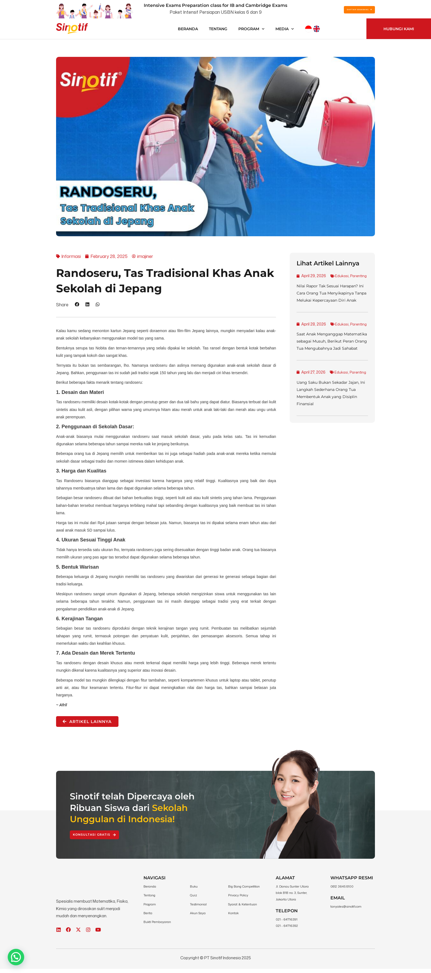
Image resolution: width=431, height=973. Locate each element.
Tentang (218, 28)
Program (251, 29)
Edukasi (308, 283)
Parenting (327, 283)
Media (284, 29)
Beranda (188, 28)
